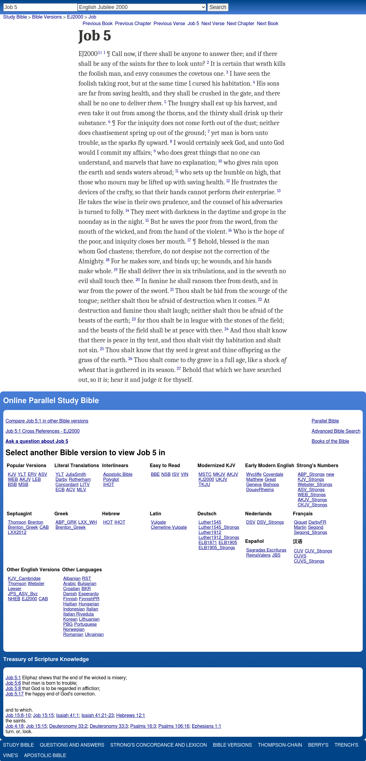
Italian (92, 609)
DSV (250, 522)
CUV (299, 551)
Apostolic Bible (45, 755)
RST (86, 578)
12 (228, 180)
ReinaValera (258, 555)
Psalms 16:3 (143, 726)
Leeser (14, 589)
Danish (70, 594)
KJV (12, 474)
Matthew (254, 479)
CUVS (300, 556)
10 (220, 161)
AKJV (25, 479)
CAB (44, 527)
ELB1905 (228, 542)
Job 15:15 (43, 715)
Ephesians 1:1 (206, 726)
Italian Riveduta (78, 614)
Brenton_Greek (23, 527)
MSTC (205, 474)
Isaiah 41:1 (67, 715)
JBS (276, 555)
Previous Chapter (133, 23)
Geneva (254, 484)
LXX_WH (87, 522)
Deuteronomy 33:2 (68, 726)
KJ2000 (206, 479)
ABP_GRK (66, 522)
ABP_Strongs (311, 474)
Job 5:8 (13, 688)
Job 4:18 (15, 726)
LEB (36, 479)
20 (138, 279)
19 (115, 269)
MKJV (219, 474)
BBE (155, 474)
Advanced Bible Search (336, 431)
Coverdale (273, 474)
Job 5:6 (13, 683)
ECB (60, 489)
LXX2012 (17, 532)
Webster (36, 583)
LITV (85, 484)
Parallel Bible (325, 421)
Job (92, 17)
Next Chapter (240, 23)
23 (134, 319)
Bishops (271, 484)
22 (260, 299)
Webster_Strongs (315, 484)
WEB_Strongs (312, 495)
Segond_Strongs (310, 532)
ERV (32, 474)
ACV (70, 489)
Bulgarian (86, 583)
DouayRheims (260, 489)
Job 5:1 (13, 677)
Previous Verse (169, 23)
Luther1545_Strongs (219, 527)
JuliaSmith (75, 474)
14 (127, 210)
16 (230, 230)
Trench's (346, 745)
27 (179, 368)
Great (270, 479)
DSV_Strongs (270, 522)
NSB (166, 474)
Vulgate (158, 522)
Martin (300, 527)
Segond (315, 527)
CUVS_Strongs (309, 561)
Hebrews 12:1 (130, 715)
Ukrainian (94, 634)
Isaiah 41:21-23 (97, 715)
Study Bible (15, 17)
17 (189, 240)
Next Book (267, 23)
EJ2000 (75, 17)
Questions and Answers (72, 745)
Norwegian (74, 629)
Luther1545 (210, 522)
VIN (184, 474)
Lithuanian (89, 619)
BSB (12, 484)
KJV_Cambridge (24, 578)
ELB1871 (208, 542)
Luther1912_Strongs (219, 537)
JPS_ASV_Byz (23, 594)
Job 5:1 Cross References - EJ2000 (43, 431)
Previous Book (98, 23)
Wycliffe (253, 474)
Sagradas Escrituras (266, 550)
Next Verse (212, 23)
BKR (86, 589)
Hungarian (89, 604)
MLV (81, 489)
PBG (68, 624)
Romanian (73, 634)
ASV (42, 474)
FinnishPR (89, 599)
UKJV (221, 479)
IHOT (108, 484)
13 (279, 190)
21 (172, 289)
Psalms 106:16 (173, 726)
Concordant (67, 484)
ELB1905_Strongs (217, 548)
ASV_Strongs (311, 489)
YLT (22, 474)
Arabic (69, 583)
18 (107, 259)
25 (102, 348)
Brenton (35, 522)
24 (226, 329)
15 (147, 220)
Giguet (300, 522)
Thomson (17, 522)
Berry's (318, 745)
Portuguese (85, 624)
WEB (13, 479)
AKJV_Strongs (312, 500)
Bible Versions (47, 17)
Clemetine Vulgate (169, 527)
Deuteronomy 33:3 (109, 726)
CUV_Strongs (318, 551)
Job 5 (193, 23)
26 (130, 358)
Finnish (70, 599)
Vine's (10, 755)
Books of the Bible (330, 441)
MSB (23, 484)
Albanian (72, 578)
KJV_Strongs (311, 479)
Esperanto (89, 594)
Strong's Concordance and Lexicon (158, 745)
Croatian (71, 589)
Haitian (70, 604)
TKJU (204, 484)
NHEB (14, 599)
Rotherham (80, 479)
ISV (175, 474)
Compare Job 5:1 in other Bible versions (47, 421)
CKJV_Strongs (312, 505)
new (330, 474)
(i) (100, 52)
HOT (108, 522)
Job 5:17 (15, 694)
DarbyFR (318, 522)
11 (176, 171)
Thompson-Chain (280, 745)
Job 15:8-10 (18, 715)
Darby (62, 479)
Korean (70, 619)
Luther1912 (210, 532)
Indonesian (74, 609)
